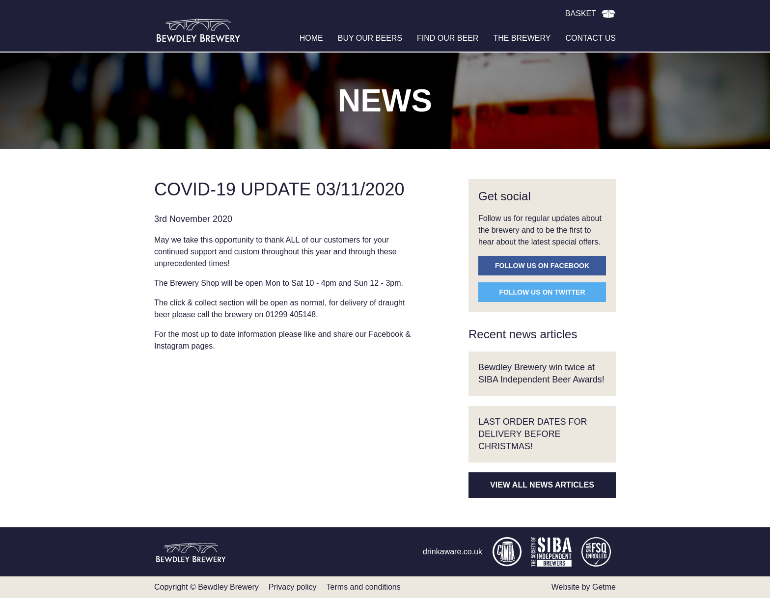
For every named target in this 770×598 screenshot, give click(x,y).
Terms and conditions (364, 587)
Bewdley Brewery (198, 29)
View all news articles (542, 485)
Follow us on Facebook (542, 266)
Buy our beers (370, 38)
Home (311, 38)
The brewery (521, 38)
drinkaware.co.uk (452, 551)
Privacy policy (293, 587)
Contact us (590, 38)
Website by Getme (583, 587)
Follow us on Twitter (542, 292)
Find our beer (447, 38)
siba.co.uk (551, 552)
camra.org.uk (507, 552)
